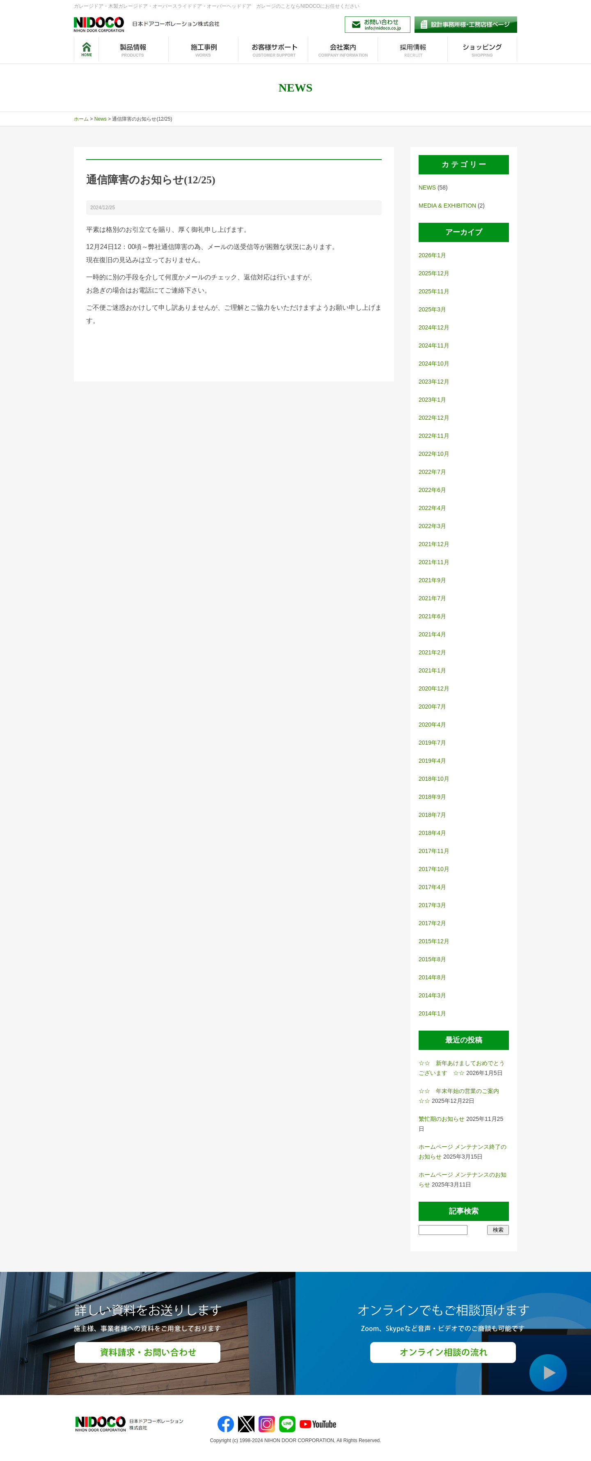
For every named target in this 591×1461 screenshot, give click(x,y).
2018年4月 (432, 833)
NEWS (427, 187)
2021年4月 (432, 634)
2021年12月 (434, 544)
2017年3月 (432, 905)
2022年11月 (434, 435)
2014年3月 (432, 995)
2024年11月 (434, 345)
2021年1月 (432, 670)
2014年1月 (432, 1013)
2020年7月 (432, 706)
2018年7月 (432, 815)
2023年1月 (432, 399)
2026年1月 (432, 255)
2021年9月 (432, 580)
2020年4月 (432, 724)
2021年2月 (432, 652)
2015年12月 (434, 941)
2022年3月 (432, 526)
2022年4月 (432, 508)
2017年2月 (432, 923)
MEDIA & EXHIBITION (447, 205)
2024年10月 (434, 363)
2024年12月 (434, 327)
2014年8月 (432, 977)
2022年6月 (432, 490)
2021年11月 (434, 562)
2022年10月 (434, 453)
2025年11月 (434, 291)
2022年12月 (434, 417)
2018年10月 (434, 778)
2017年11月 (434, 851)
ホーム (81, 119)
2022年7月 (432, 472)
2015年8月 (432, 959)
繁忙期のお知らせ (442, 1119)
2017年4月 (432, 887)
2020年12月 (434, 688)
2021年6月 (432, 616)
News (100, 119)
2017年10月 (434, 869)
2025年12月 (434, 273)
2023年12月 (434, 381)
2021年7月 (432, 598)
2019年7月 (432, 742)
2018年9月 (432, 796)
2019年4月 (432, 760)
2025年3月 (432, 309)
